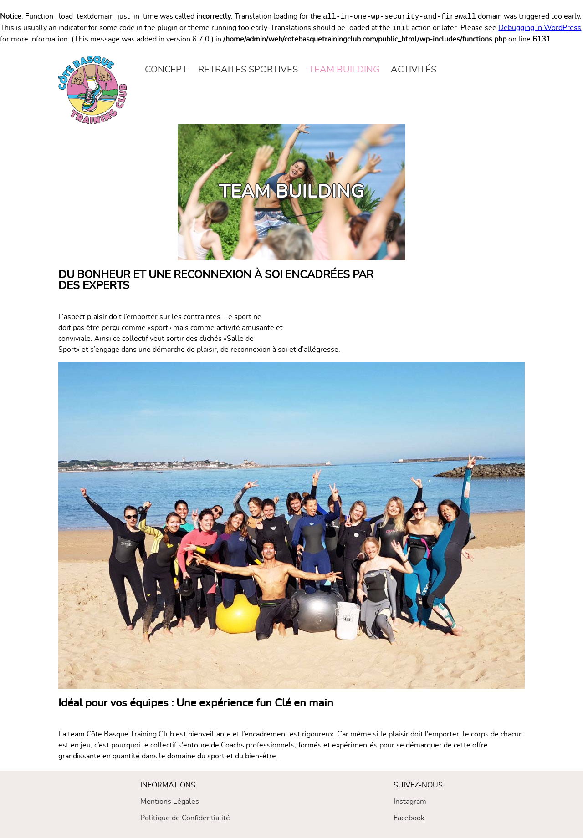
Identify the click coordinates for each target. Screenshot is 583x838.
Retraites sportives (248, 69)
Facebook (409, 818)
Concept (166, 69)
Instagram (410, 801)
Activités (413, 69)
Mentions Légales (169, 801)
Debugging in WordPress (539, 28)
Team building (344, 69)
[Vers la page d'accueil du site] (92, 90)
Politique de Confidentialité (185, 818)
